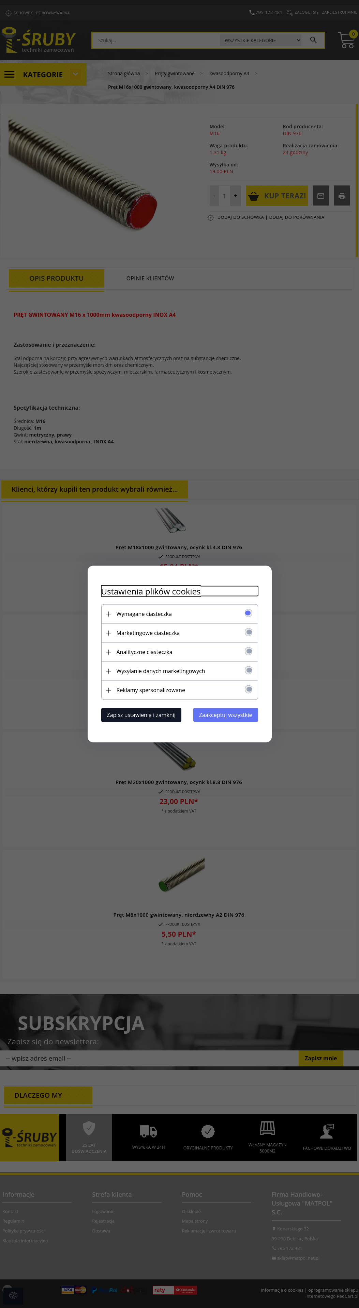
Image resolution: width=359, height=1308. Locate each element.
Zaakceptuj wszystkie (225, 715)
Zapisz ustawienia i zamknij (141, 715)
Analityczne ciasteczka (145, 652)
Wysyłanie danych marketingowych (161, 671)
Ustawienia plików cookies (151, 591)
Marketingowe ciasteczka (148, 633)
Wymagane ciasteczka (144, 614)
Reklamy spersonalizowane (151, 690)
